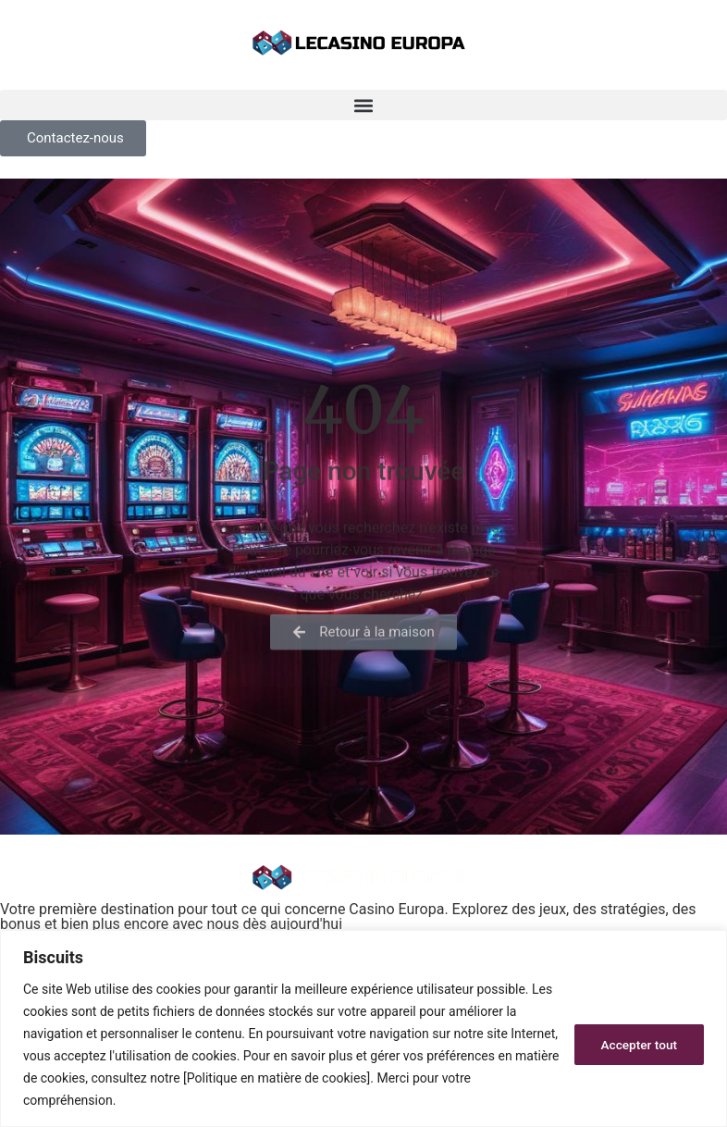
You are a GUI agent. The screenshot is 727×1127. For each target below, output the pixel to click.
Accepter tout (637, 1044)
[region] (363, 1028)
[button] (363, 105)
